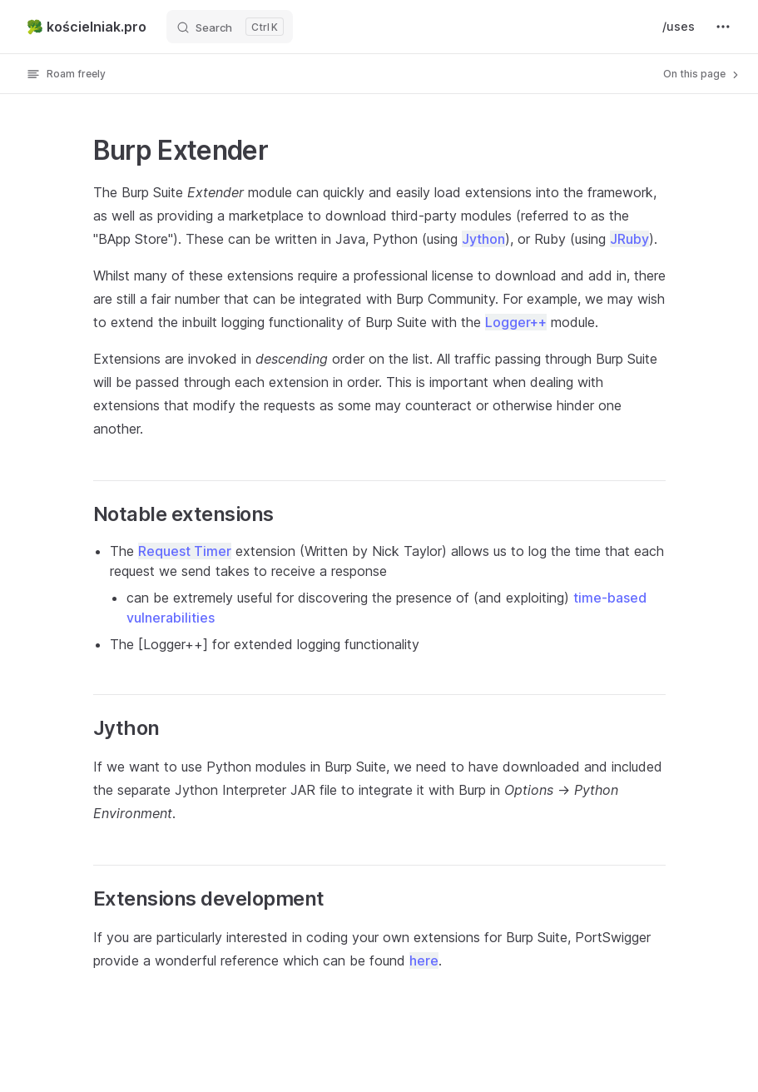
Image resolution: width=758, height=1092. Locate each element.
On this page (702, 74)
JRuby (629, 239)
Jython (483, 239)
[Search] (229, 26)
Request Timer (184, 551)
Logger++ (516, 322)
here (423, 960)
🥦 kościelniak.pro (86, 26)
